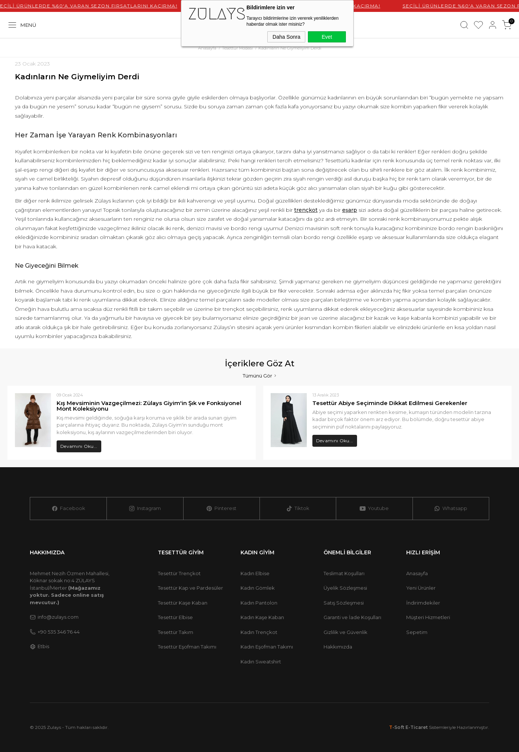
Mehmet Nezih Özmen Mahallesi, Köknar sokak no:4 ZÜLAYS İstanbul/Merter (69, 587)
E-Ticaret (416, 727)
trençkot (306, 210)
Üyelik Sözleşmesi (345, 588)
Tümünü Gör (260, 375)
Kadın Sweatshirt (261, 662)
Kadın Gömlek (258, 588)
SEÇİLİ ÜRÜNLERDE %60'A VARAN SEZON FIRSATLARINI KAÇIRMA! (96, 6)
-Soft (397, 727)
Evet (327, 37)
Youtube (374, 508)
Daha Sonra (286, 37)
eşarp (349, 210)
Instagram (145, 508)
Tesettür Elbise (175, 617)
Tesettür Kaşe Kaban (182, 603)
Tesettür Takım (175, 632)
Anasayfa (417, 573)
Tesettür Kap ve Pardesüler (190, 588)
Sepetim (416, 632)
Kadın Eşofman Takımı (267, 647)
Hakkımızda (338, 647)
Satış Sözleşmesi (344, 603)
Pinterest (221, 508)
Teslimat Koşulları (344, 573)
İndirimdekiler (423, 603)
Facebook (68, 508)
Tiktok (297, 508)
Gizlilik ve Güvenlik (345, 632)
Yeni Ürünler (421, 588)
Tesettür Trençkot (179, 573)
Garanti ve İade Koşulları (352, 617)
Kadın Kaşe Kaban (262, 617)
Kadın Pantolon (259, 603)
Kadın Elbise (255, 573)
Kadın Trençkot (259, 632)
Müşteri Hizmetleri (428, 617)
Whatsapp (450, 508)
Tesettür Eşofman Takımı (187, 647)
